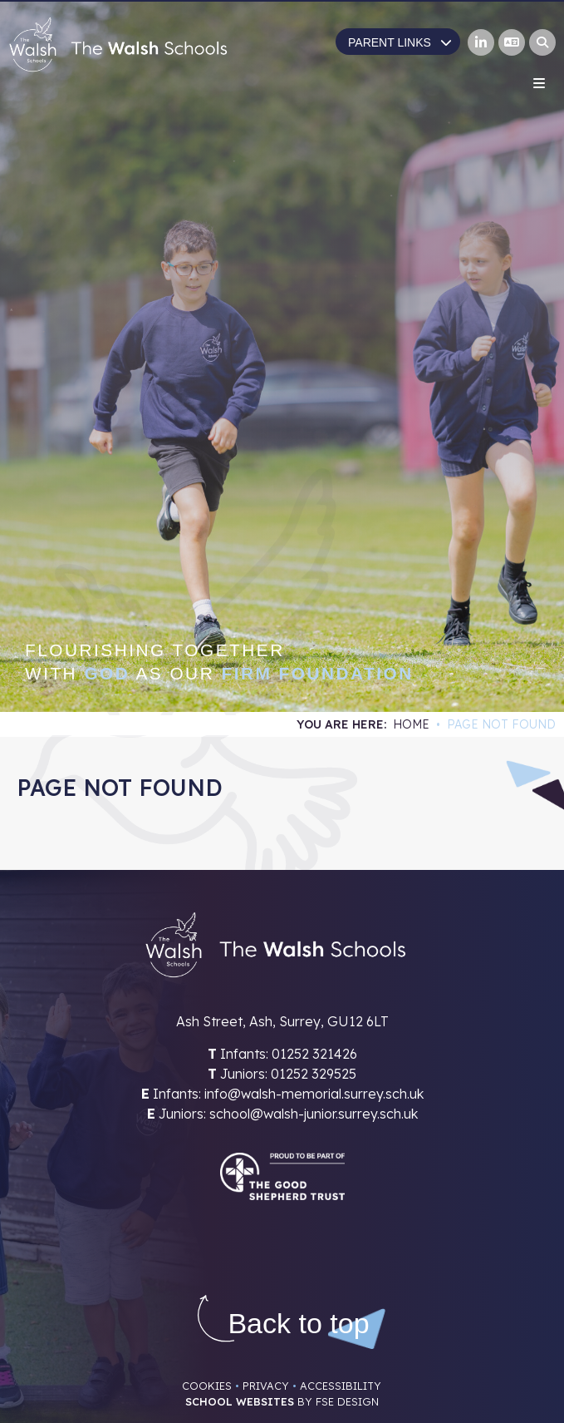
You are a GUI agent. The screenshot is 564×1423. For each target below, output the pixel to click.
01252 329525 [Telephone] (313, 1073)
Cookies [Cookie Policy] (207, 1385)
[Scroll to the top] (298, 1323)
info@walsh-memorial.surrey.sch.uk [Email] (314, 1093)
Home (411, 724)
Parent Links (400, 42)
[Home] (118, 44)
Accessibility (340, 1385)
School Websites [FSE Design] (239, 1401)
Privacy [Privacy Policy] (266, 1385)
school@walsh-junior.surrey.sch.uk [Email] (313, 1113)
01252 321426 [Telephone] (314, 1053)
